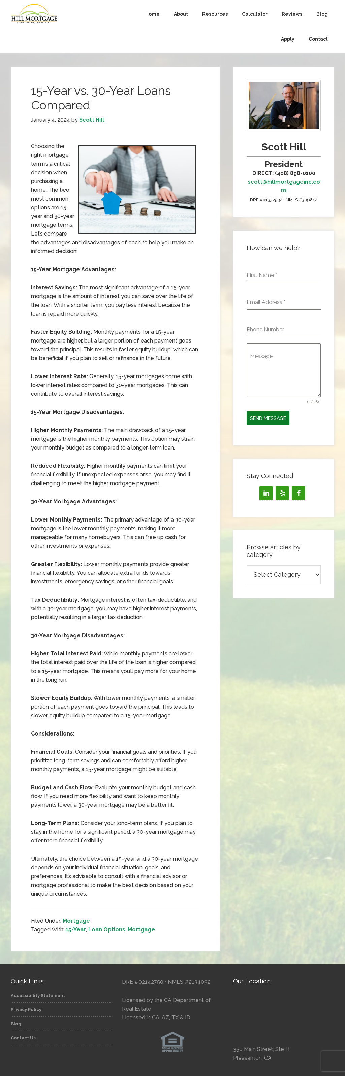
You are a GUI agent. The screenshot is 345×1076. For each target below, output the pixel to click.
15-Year (76, 929)
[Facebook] (298, 493)
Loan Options (106, 929)
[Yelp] (282, 493)
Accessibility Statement (38, 995)
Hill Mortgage (61, 14)
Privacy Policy (26, 1009)
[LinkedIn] (266, 493)
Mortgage (76, 921)
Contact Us (23, 1037)
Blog (16, 1023)
